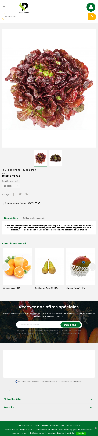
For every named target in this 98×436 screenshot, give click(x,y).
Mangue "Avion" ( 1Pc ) (76, 288)
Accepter (81, 433)
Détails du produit (34, 218)
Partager (13, 194)
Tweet (20, 194)
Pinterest (26, 194)
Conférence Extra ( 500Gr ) (47, 288)
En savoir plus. (70, 433)
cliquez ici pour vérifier (72, 381)
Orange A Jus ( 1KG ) (12, 288)
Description (11, 218)
